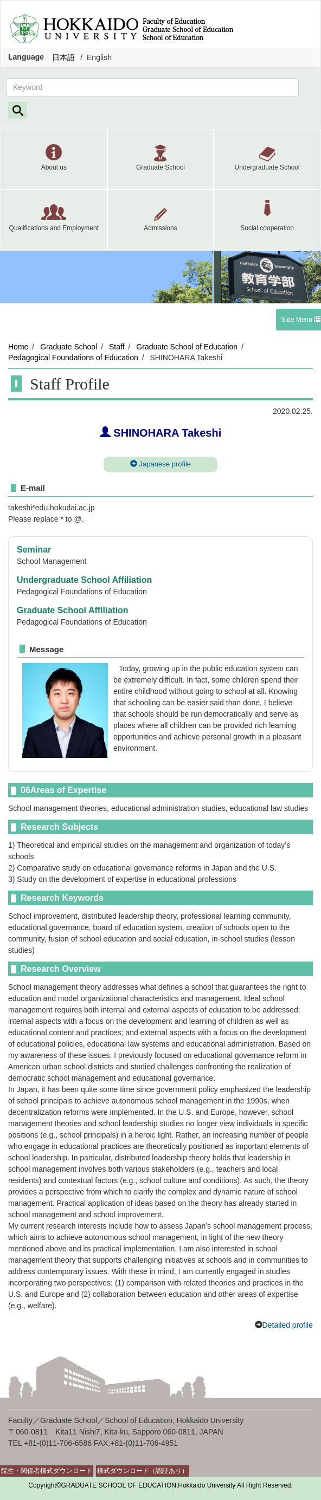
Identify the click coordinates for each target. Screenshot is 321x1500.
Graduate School (68, 346)
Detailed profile (287, 1325)
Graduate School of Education (186, 346)
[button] (54, 159)
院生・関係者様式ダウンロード (46, 1471)
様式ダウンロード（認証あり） (142, 1471)
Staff (117, 346)
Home (18, 346)
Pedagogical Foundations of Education (73, 357)
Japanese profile (160, 464)
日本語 (63, 57)
